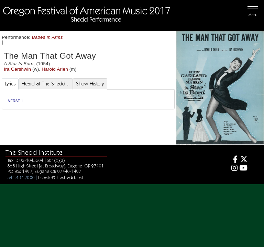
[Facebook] (233, 160)
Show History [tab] (90, 83)
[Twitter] (243, 160)
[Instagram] (233, 168)
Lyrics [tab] (10, 83)
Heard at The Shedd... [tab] (46, 83)
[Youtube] (243, 168)
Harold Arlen (55, 69)
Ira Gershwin (17, 69)
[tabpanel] (88, 99)
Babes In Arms (47, 37)
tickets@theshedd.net (61, 177)
